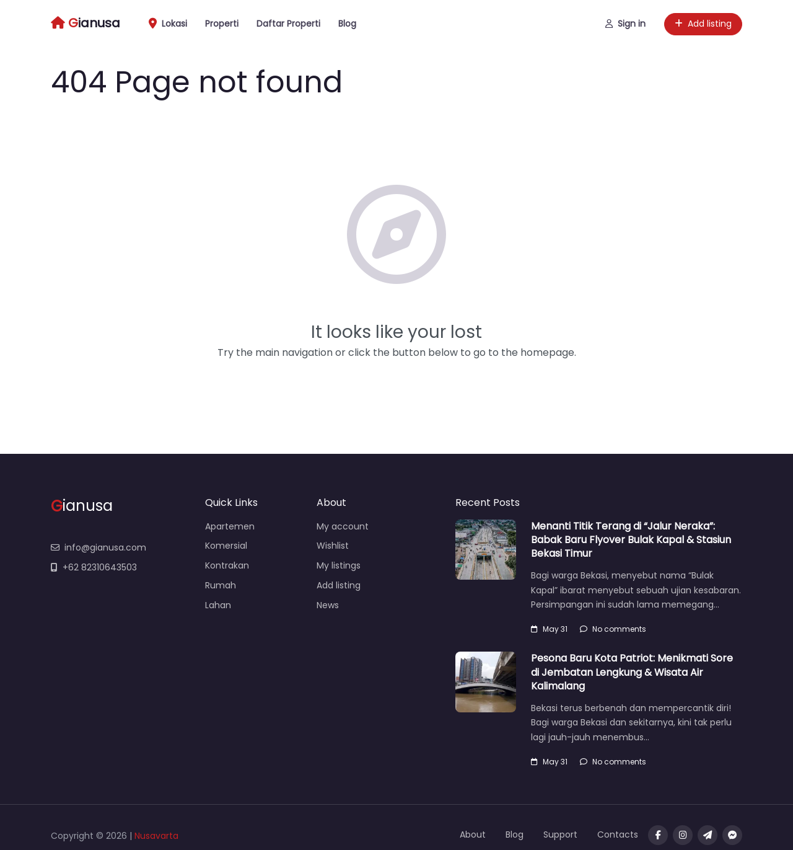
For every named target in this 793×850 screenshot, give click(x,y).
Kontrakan (227, 565)
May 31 (549, 629)
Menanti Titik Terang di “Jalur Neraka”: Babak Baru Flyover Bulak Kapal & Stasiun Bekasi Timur (631, 540)
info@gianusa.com (98, 547)
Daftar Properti (288, 23)
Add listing (703, 23)
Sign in (625, 23)
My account (343, 526)
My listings (339, 565)
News (328, 605)
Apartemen (230, 526)
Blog (347, 23)
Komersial (226, 545)
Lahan (218, 605)
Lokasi (168, 23)
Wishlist (333, 545)
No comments (613, 629)
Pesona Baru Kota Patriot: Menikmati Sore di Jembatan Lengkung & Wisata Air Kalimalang (632, 672)
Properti (222, 23)
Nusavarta (156, 836)
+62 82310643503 (94, 567)
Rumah (220, 585)
